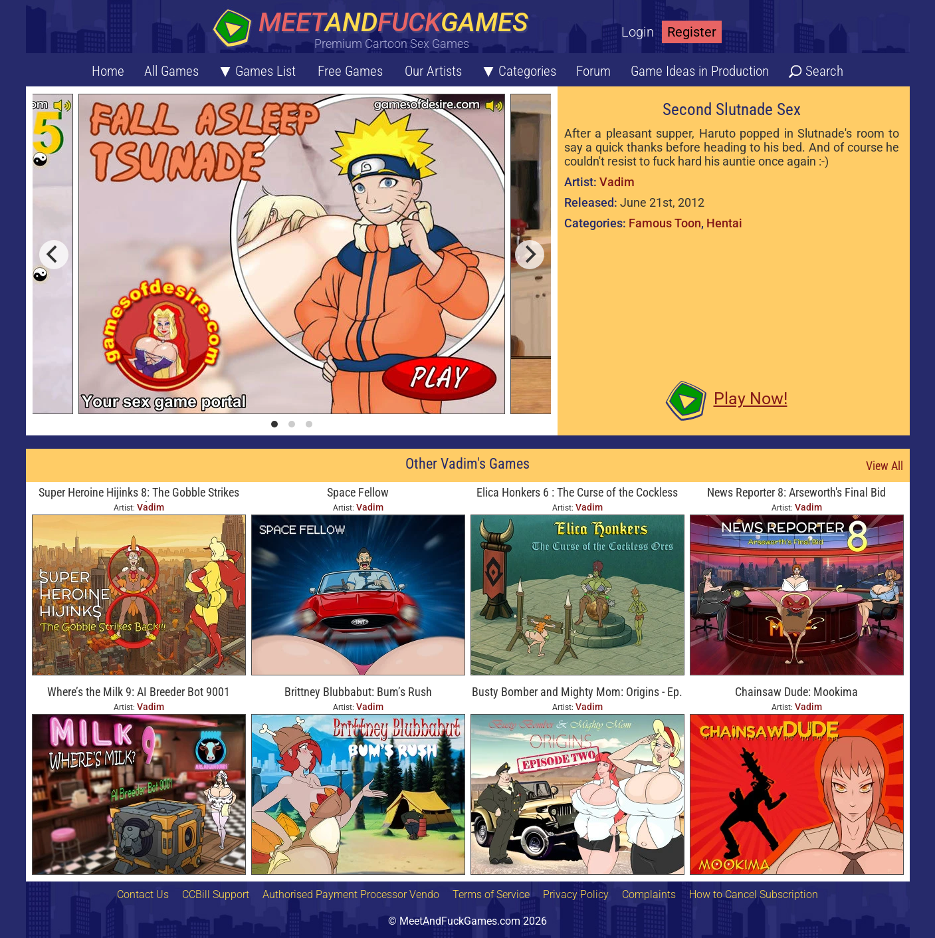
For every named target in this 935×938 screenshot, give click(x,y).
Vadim (617, 182)
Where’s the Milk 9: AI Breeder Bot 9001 (138, 692)
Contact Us (143, 894)
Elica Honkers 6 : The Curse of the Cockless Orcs (577, 493)
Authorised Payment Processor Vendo (350, 894)
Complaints (649, 894)
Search (824, 71)
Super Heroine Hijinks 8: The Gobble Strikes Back (139, 493)
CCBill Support (215, 894)
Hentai (724, 223)
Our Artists (433, 71)
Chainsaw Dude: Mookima (796, 692)
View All (884, 466)
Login (637, 32)
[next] (529, 254)
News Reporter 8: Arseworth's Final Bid (796, 492)
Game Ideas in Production (700, 71)
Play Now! (750, 398)
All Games (171, 71)
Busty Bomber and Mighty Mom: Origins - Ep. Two (577, 693)
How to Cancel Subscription (753, 894)
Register (691, 32)
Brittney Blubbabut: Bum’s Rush (358, 692)
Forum (593, 71)
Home (108, 71)
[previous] (53, 254)
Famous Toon (665, 223)
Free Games (350, 71)
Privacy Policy (576, 894)
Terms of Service (491, 894)
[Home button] (375, 29)
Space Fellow (358, 492)
